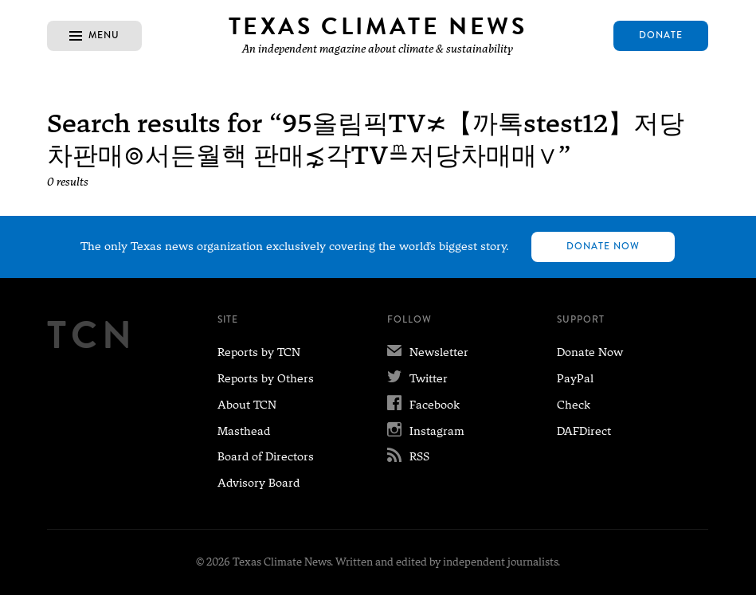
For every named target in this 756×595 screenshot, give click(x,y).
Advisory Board (258, 483)
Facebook (423, 404)
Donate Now (603, 246)
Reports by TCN (258, 352)
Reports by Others (265, 378)
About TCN (246, 404)
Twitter (417, 378)
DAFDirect (584, 431)
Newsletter (427, 352)
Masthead (243, 431)
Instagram (425, 431)
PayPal (575, 378)
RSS (408, 456)
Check (573, 404)
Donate (661, 35)
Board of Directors (265, 456)
